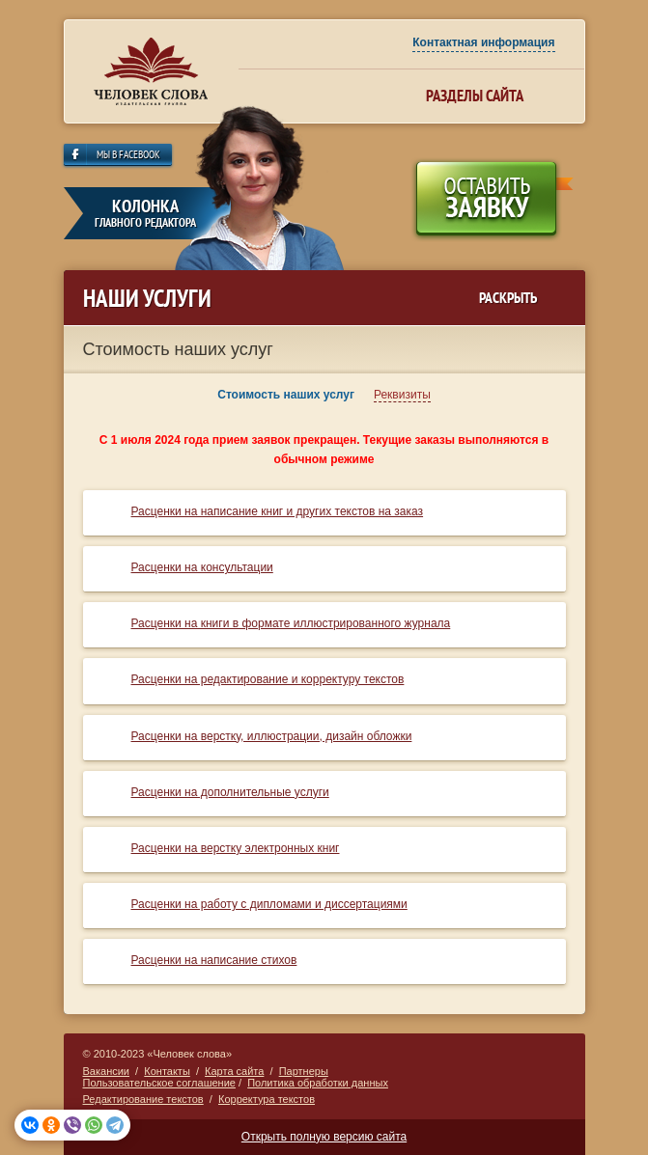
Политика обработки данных (317, 1082)
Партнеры (303, 1071)
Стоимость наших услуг (285, 394)
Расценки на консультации (202, 567)
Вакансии (106, 1071)
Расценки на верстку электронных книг (235, 848)
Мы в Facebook (128, 155)
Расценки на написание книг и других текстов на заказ (277, 511)
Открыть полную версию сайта (324, 1136)
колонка (146, 213)
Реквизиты (402, 394)
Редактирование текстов (143, 1099)
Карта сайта (234, 1071)
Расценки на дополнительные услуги (230, 792)
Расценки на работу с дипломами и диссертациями (269, 904)
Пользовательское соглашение (159, 1082)
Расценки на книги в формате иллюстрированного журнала (291, 623)
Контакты (167, 1071)
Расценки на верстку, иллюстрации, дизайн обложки (271, 736)
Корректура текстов (266, 1099)
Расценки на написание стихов (214, 960)
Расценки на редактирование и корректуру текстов (268, 679)
